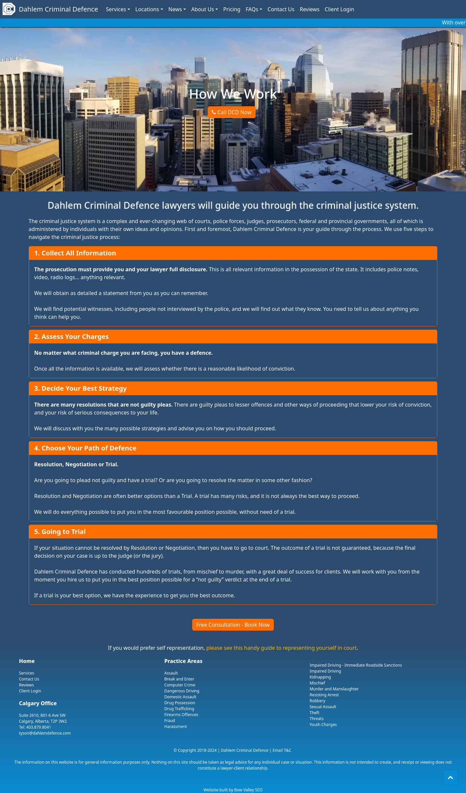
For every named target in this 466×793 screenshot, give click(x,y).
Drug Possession (180, 703)
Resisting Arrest (324, 695)
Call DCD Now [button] (231, 112)
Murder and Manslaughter (334, 689)
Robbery (317, 701)
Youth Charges (323, 724)
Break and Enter (179, 679)
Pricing (231, 9)
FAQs (252, 9)
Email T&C (281, 750)
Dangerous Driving (181, 691)
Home (27, 661)
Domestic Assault (180, 697)
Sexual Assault (323, 707)
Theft (314, 712)
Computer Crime (180, 685)
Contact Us (281, 9)
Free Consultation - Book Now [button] (232, 624)
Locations (147, 9)
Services (116, 9)
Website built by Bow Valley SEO (233, 790)
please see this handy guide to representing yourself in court (281, 647)
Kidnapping (320, 677)
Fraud (169, 720)
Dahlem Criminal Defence (51, 9)
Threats (317, 718)
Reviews (309, 9)
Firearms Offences (181, 714)
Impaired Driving (325, 671)
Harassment (175, 726)
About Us (202, 9)
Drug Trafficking (179, 708)
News (175, 9)
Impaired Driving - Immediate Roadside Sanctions (356, 665)
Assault (171, 673)
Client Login (339, 9)
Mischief (317, 683)
